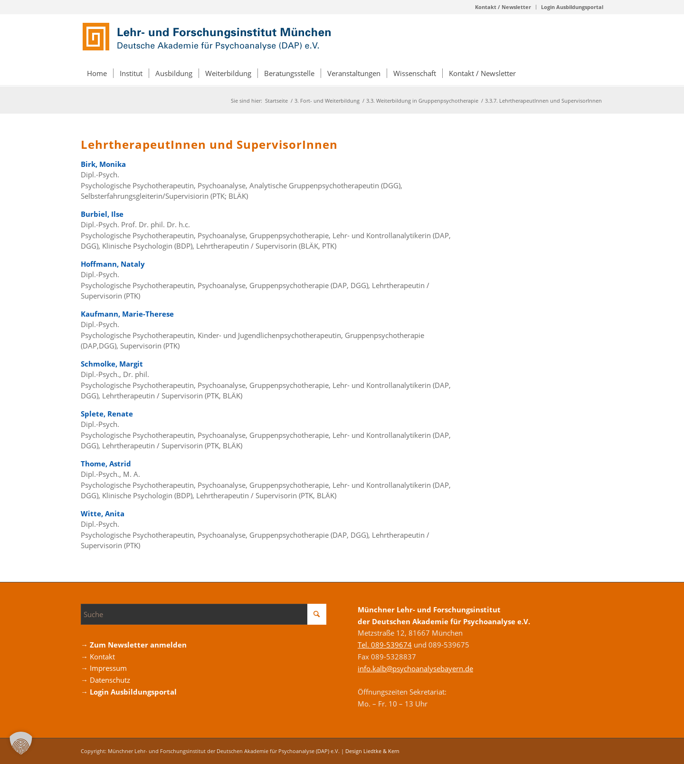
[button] (21, 743)
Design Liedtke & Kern (372, 750)
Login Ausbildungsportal (572, 6)
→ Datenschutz (105, 680)
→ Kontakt (98, 656)
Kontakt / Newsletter (503, 6)
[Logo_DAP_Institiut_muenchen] (209, 37)
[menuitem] (503, 7)
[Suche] (203, 614)
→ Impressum (104, 668)
